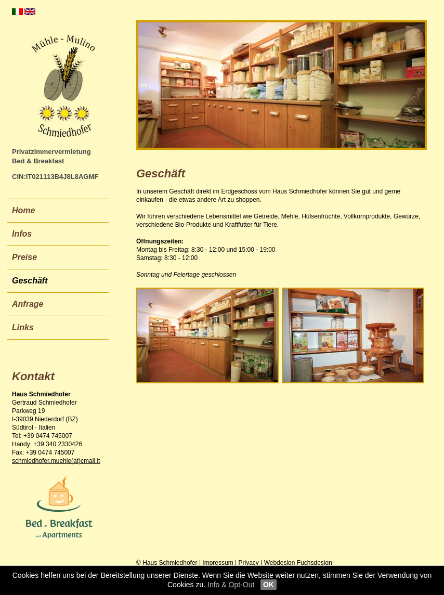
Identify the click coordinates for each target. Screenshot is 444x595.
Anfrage (27, 304)
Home (23, 210)
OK (268, 584)
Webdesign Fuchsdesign (298, 562)
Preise (24, 257)
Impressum (217, 562)
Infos (22, 233)
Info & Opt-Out (230, 584)
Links (23, 327)
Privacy (249, 562)
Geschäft (29, 280)
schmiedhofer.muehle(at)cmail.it (56, 460)
